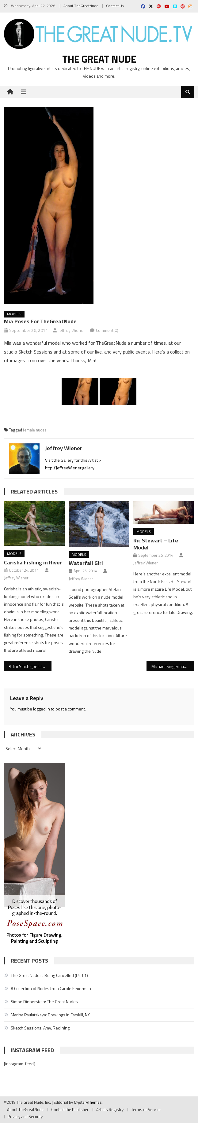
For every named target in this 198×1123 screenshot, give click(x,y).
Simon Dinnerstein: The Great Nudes (44, 1001)
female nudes (35, 430)
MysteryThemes (88, 1102)
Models (14, 314)
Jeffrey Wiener (71, 330)
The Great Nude (99, 59)
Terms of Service (146, 1109)
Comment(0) (107, 330)
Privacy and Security (25, 1117)
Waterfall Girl (86, 563)
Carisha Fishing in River (33, 562)
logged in (41, 709)
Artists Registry (110, 1109)
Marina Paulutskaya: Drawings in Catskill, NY (50, 1014)
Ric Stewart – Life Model (155, 544)
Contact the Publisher (70, 1109)
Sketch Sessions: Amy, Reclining (40, 1028)
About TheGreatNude (80, 6)
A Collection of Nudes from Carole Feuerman (51, 988)
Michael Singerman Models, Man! (172, 666)
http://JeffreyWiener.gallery (69, 467)
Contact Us (115, 6)
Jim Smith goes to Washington (32, 666)
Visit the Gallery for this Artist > (73, 460)
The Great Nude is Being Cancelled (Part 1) (49, 975)
